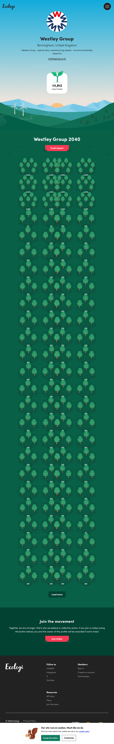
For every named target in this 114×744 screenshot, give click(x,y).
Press (49, 700)
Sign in (81, 668)
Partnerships (83, 676)
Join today (57, 638)
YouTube (50, 680)
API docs (50, 696)
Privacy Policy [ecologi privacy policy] (29, 721)
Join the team (53, 704)
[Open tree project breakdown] (57, 83)
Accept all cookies (50, 738)
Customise (69, 737)
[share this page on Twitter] (111, 41)
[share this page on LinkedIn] (111, 46)
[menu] (107, 6)
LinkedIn (50, 668)
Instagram (51, 672)
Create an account (86, 672)
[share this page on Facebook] (111, 36)
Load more (57, 594)
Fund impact (57, 148)
